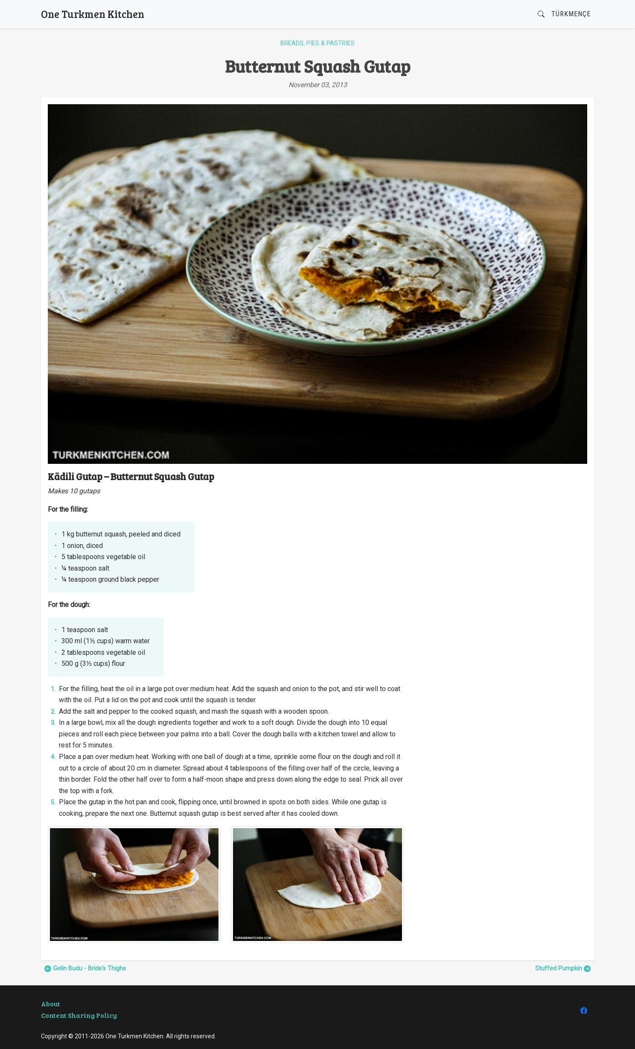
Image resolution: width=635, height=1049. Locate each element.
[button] (541, 14)
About (50, 1003)
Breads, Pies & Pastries (317, 43)
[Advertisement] (500, 530)
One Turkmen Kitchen (92, 14)
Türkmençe (571, 14)
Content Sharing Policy (79, 1015)
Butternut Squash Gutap (318, 65)
